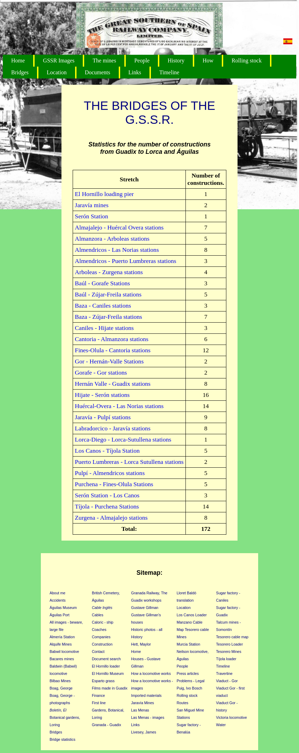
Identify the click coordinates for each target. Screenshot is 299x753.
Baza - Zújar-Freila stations (108, 316)
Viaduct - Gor (227, 681)
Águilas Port (60, 615)
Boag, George (61, 688)
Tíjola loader (226, 659)
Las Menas (140, 710)
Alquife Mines (61, 644)
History (176, 60)
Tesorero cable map (232, 637)
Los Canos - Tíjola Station (107, 450)
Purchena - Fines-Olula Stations (114, 484)
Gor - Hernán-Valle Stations (109, 361)
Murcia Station (188, 644)
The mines (104, 60)
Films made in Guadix (109, 688)
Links (135, 72)
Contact (98, 651)
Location (57, 72)
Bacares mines (62, 659)
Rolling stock (247, 60)
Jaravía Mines (142, 703)
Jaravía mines (91, 205)
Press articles (188, 673)
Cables (97, 615)
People (142, 60)
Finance (98, 695)
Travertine (224, 673)
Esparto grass (103, 681)
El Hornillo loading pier (104, 193)
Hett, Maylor (141, 644)
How (208, 60)
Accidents (58, 600)
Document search (106, 659)
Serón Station (91, 216)
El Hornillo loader (106, 666)
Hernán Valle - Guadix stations (113, 383)
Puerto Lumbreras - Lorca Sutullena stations (129, 461)
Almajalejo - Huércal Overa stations (119, 227)
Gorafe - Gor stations (101, 372)
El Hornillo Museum (108, 673)
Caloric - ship (103, 622)
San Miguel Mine (190, 710)
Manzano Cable (190, 622)
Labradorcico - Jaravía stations (112, 428)
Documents (97, 72)
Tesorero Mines (228, 651)
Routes (182, 703)
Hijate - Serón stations (102, 394)
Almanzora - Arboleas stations (112, 238)
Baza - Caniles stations (103, 305)
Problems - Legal (191, 681)
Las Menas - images (147, 717)
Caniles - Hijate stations (104, 327)
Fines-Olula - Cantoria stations (112, 350)
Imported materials (146, 695)
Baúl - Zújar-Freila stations (108, 294)
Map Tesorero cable (193, 629)
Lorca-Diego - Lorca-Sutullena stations (123, 439)
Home (18, 60)
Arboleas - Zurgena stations (109, 272)
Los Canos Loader (192, 615)
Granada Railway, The (149, 593)
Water (221, 725)
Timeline (169, 72)
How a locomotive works (151, 673)
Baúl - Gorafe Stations (102, 283)
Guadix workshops (146, 600)
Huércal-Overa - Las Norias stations (119, 405)
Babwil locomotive (64, 651)
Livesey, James (143, 732)
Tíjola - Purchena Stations (107, 506)
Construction (102, 644)
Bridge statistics (62, 739)
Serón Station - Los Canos (107, 495)
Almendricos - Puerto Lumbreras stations (125, 260)
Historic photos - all (146, 629)
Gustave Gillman (144, 607)
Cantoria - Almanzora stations (111, 339)
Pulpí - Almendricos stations (110, 472)
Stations (183, 717)
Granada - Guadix (106, 725)
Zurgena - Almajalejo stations (111, 517)
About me (57, 593)
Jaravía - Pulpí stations (103, 417)
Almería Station (62, 637)
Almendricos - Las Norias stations (117, 249)
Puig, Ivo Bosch (189, 688)
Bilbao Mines (60, 681)
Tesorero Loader (229, 644)
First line (99, 703)
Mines (182, 637)
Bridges (20, 72)
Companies (101, 637)
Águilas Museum (63, 607)
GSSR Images (58, 60)
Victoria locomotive (231, 717)
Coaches (99, 629)
